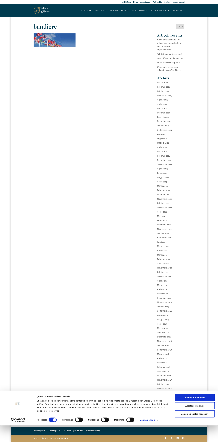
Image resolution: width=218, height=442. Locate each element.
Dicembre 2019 (164, 298)
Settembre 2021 (164, 238)
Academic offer (118, 11)
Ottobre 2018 (163, 345)
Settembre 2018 (164, 350)
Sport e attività (158, 11)
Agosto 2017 (162, 393)
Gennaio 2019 (163, 332)
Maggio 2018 (163, 354)
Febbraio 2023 (163, 190)
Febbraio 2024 (163, 156)
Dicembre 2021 (164, 225)
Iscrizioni (177, 11)
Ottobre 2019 (163, 307)
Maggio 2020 (163, 285)
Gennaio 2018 (163, 371)
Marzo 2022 (162, 216)
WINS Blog (126, 2)
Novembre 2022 (164, 199)
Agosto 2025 (162, 100)
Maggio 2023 (163, 177)
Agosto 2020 (163, 281)
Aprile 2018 (162, 358)
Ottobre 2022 (163, 203)
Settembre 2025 (164, 95)
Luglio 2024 (162, 139)
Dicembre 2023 (164, 160)
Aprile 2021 (162, 250)
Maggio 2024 (163, 143)
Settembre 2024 (164, 130)
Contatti (167, 2)
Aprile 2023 (162, 182)
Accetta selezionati (194, 422)
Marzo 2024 (162, 151)
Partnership (157, 2)
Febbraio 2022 (163, 220)
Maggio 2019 (163, 319)
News (135, 2)
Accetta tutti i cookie (194, 414)
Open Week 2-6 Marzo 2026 (169, 58)
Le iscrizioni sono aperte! (168, 63)
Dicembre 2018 (164, 337)
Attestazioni (138, 11)
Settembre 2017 (164, 388)
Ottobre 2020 (163, 272)
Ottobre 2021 (163, 233)
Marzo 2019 (162, 328)
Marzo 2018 (162, 363)
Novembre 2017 (164, 380)
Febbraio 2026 (163, 87)
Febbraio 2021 (163, 259)
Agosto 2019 (162, 315)
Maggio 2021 (163, 246)
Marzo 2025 (162, 108)
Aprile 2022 (162, 212)
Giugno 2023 (162, 173)
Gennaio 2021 (163, 263)
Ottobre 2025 (163, 91)
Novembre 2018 (164, 341)
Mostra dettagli (147, 436)
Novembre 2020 (164, 268)
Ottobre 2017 (163, 384)
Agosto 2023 (162, 169)
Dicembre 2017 (164, 375)
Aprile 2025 (162, 104)
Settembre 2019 (164, 311)
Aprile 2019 (162, 324)
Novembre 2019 (164, 302)
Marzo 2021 (162, 255)
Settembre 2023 (164, 164)
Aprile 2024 (162, 147)
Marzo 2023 (162, 186)
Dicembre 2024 (164, 121)
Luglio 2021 (162, 242)
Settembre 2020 (164, 276)
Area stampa (145, 2)
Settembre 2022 (164, 207)
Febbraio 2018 (163, 367)
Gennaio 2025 (163, 117)
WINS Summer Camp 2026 (169, 54)
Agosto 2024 (162, 134)
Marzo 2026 (162, 82)
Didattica (99, 11)
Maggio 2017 (163, 397)
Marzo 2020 (162, 294)
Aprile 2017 (162, 401)
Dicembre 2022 (164, 195)
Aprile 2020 (162, 289)
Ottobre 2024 (163, 126)
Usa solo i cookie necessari (194, 430)
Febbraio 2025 (163, 113)
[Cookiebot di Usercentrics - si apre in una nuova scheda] (18, 436)
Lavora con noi (179, 2)
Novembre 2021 (164, 229)
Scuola (84, 11)
